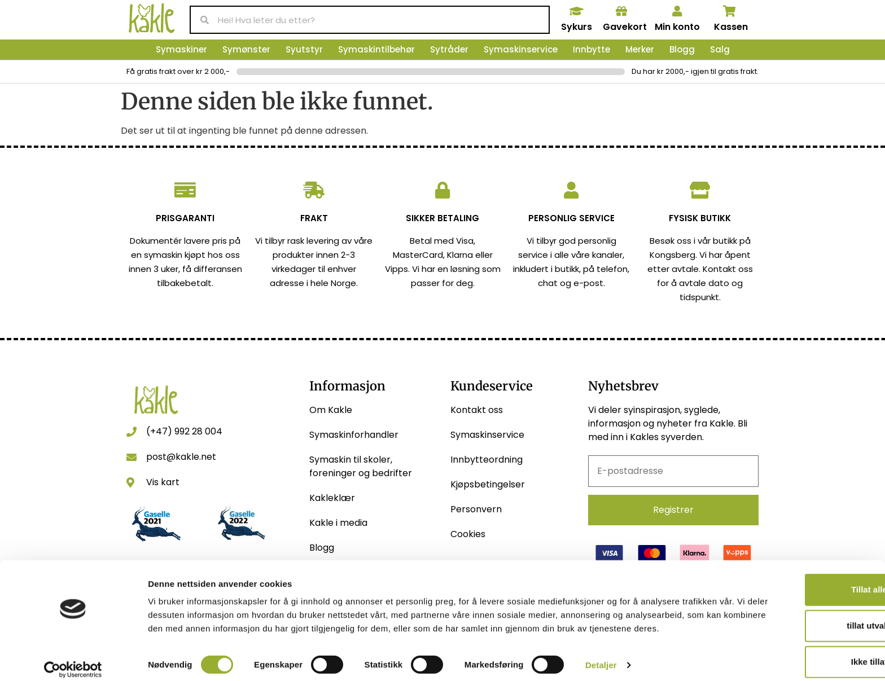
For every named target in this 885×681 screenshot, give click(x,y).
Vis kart (162, 482)
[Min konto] (677, 11)
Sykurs (576, 26)
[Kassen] (729, 11)
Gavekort (625, 26)
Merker (639, 49)
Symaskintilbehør (376, 49)
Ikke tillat (791, 642)
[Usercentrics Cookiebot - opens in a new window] (73, 659)
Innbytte (591, 49)
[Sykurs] (576, 11)
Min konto (677, 26)
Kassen (731, 26)
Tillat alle (791, 569)
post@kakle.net (181, 456)
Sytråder (449, 49)
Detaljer (601, 659)
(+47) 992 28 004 (184, 431)
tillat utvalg (790, 605)
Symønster (246, 49)
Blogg (682, 49)
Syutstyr (304, 49)
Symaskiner (181, 49)
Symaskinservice (521, 49)
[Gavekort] (621, 11)
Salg (720, 49)
